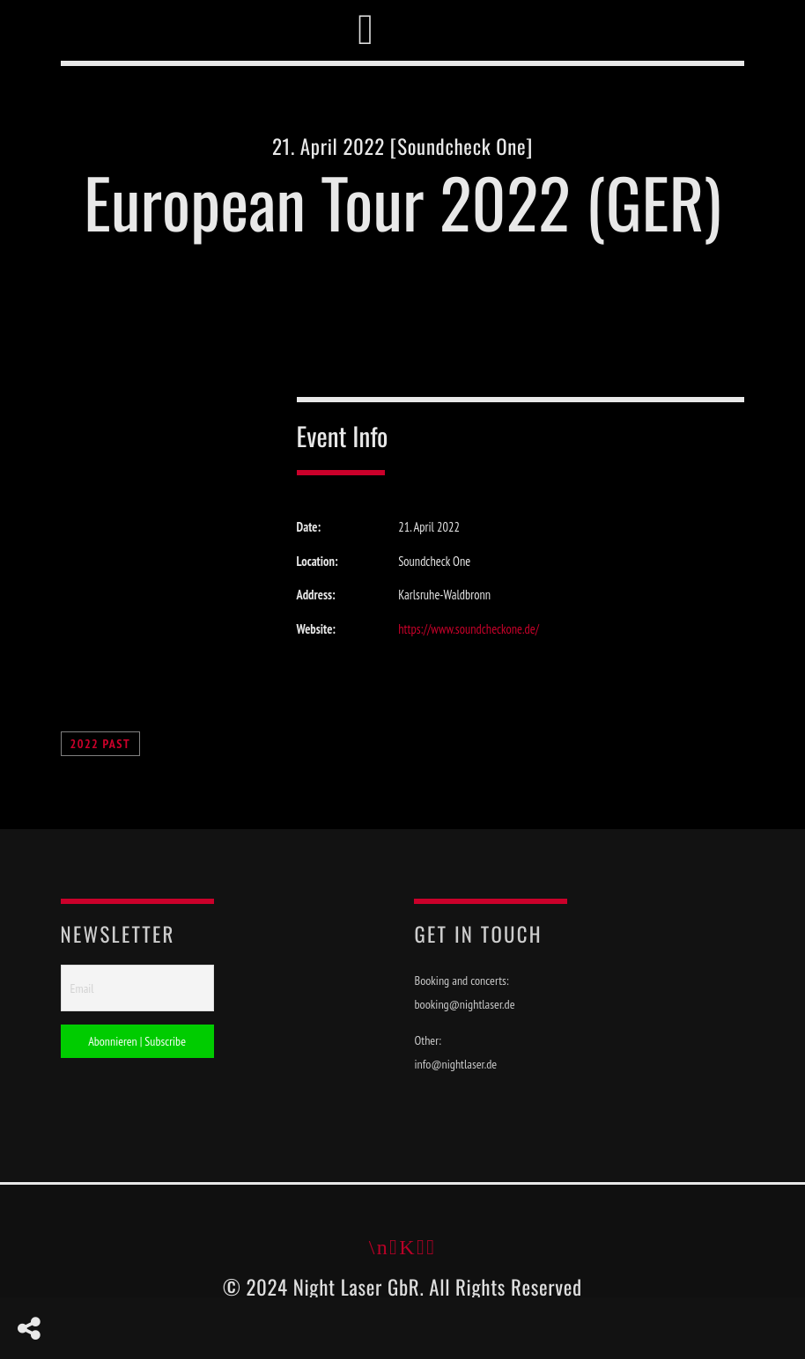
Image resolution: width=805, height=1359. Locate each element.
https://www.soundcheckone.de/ (468, 629)
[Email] (137, 988)
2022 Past (100, 744)
